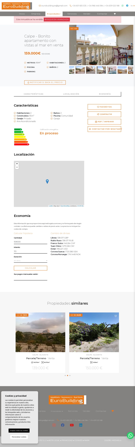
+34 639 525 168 (112, 6)
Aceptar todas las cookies (19, 430)
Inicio (22, 14)
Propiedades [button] (53, 14)
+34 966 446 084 (95, 6)
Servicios (72, 14)
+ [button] (17, 164)
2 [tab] (67, 375)
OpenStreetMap (65, 206)
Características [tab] (33, 94)
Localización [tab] (71, 94)
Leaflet (51, 206)
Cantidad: (18, 238)
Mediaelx (116, 440)
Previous (75, 45)
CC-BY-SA (80, 206)
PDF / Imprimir (104, 122)
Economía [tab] (105, 94)
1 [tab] (65, 375)
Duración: (18, 257)
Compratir (104, 114)
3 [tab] (69, 375)
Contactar (102, 14)
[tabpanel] (41, 342)
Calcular (30, 268)
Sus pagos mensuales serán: (26, 274)
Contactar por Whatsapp (105, 129)
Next (127, 45)
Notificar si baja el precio (45, 82)
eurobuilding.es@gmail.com (54, 6)
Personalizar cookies (19, 437)
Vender (87, 14)
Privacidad (67, 440)
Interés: (17, 247)
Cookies (78, 440)
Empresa (36, 14)
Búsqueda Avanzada (57, 19)
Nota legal (54, 440)
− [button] (17, 167)
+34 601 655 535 (79, 6)
